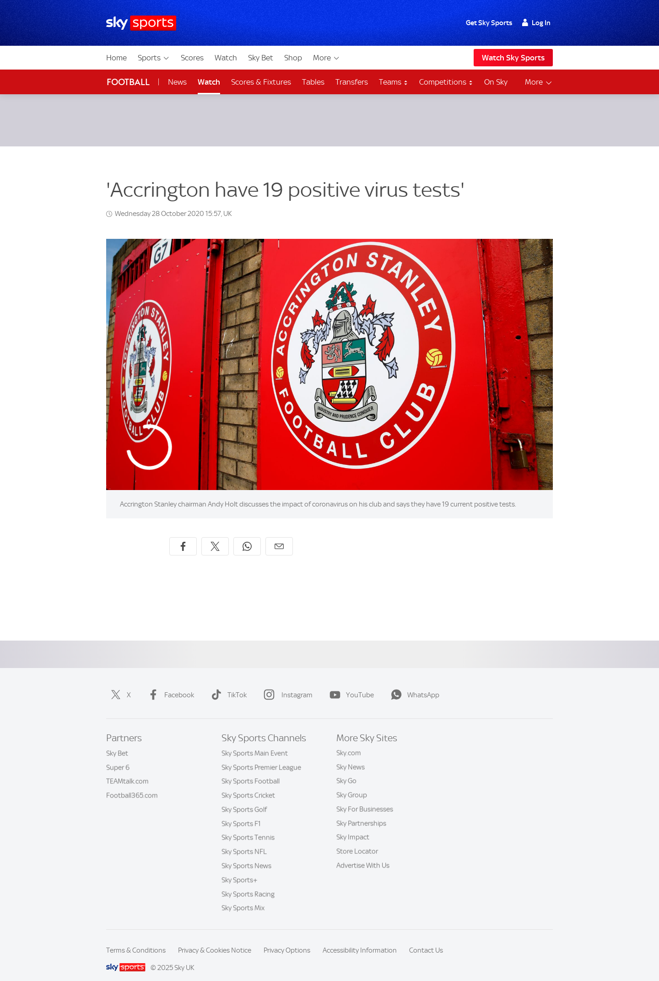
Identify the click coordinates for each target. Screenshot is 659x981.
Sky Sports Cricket (248, 784)
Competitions (446, 81)
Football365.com (132, 784)
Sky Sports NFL (244, 840)
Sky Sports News (246, 855)
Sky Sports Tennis (248, 826)
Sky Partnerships (361, 813)
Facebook (169, 684)
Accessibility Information (360, 939)
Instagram (286, 684)
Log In (536, 23)
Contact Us (426, 939)
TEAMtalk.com (127, 770)
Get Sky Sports (489, 23)
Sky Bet (260, 57)
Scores (192, 57)
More (326, 57)
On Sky (496, 81)
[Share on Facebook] (183, 535)
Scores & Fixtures (261, 81)
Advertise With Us (362, 855)
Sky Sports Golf (244, 798)
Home (116, 57)
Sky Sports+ (239, 869)
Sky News (350, 756)
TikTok (227, 684)
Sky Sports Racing (248, 883)
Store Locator (357, 840)
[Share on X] (215, 535)
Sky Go (346, 770)
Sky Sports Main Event (254, 742)
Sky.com (348, 742)
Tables (313, 81)
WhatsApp (413, 684)
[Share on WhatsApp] (247, 535)
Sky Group (351, 784)
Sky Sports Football (250, 770)
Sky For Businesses (364, 798)
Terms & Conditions (136, 939)
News (177, 81)
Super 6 (118, 756)
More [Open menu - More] (539, 82)
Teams (393, 81)
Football (128, 82)
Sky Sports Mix (243, 897)
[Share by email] (279, 535)
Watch (226, 57)
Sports (154, 57)
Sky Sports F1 (241, 813)
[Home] (141, 23)
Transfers (351, 81)
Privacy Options (287, 939)
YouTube (350, 684)
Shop (293, 57)
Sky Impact (352, 826)
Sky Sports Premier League (261, 756)
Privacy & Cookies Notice (214, 939)
